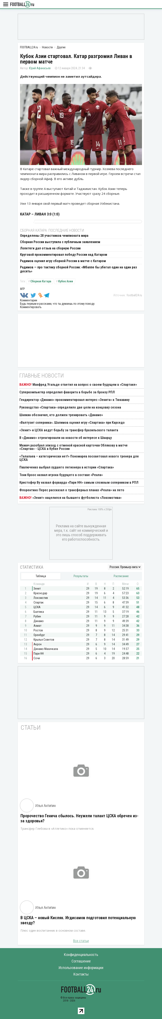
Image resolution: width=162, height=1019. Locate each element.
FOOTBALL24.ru (22, 4)
